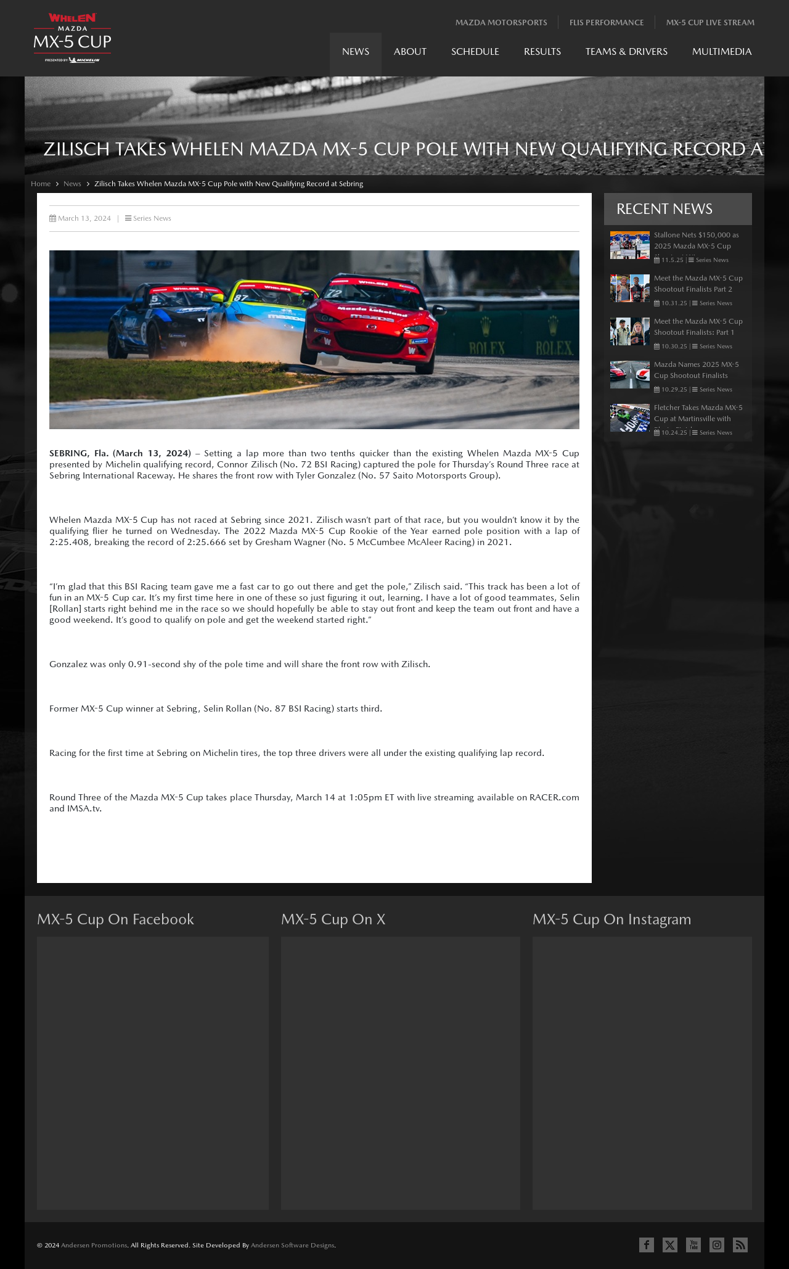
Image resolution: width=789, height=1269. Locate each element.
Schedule (475, 51)
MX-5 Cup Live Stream (710, 22)
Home (41, 183)
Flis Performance (607, 22)
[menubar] (547, 54)
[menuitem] (356, 54)
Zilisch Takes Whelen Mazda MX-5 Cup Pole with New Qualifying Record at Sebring (228, 183)
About (410, 51)
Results (542, 51)
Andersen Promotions (94, 1245)
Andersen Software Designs (292, 1245)
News (355, 51)
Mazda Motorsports (501, 22)
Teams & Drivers (627, 51)
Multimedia (722, 51)
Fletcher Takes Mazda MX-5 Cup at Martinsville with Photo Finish (698, 418)
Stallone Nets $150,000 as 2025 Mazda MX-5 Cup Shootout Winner (696, 246)
